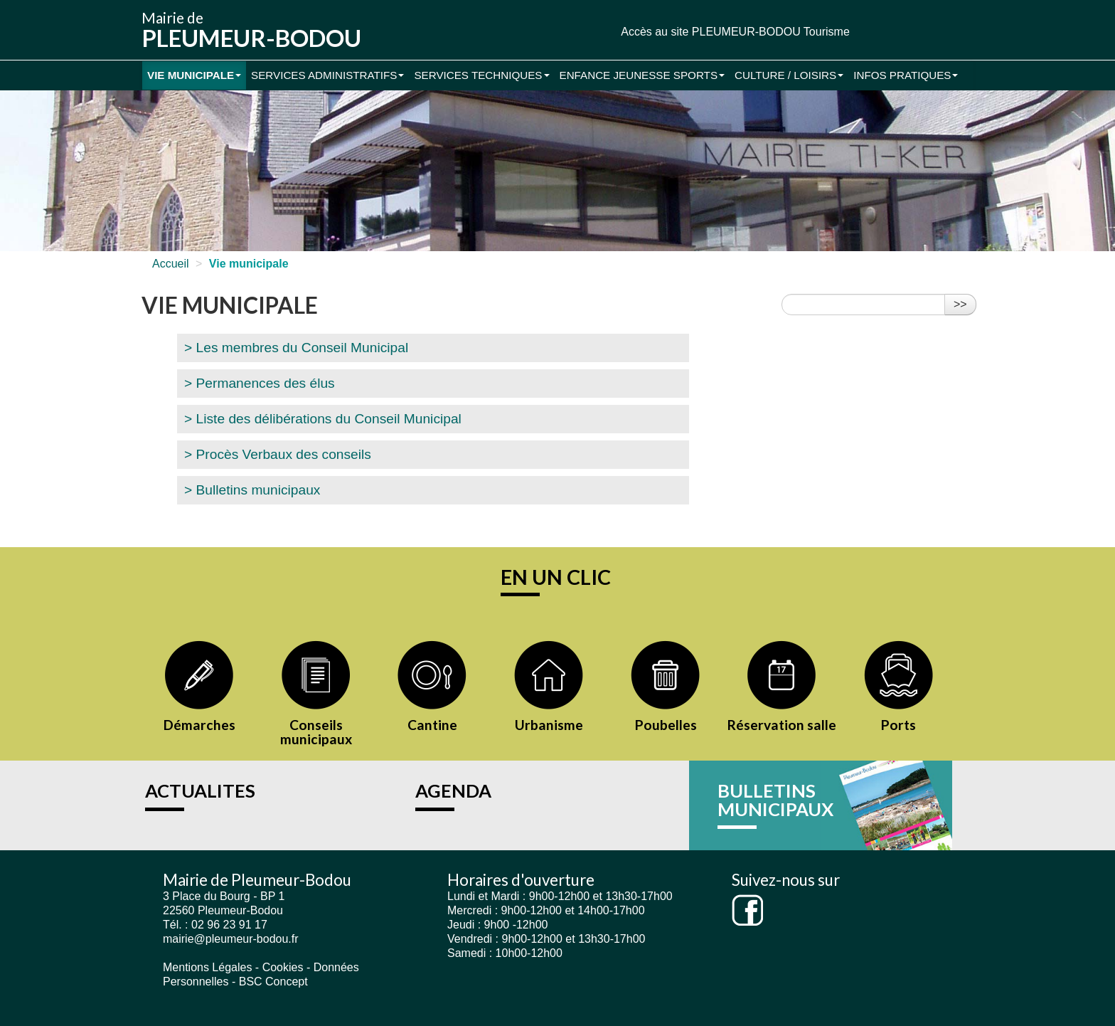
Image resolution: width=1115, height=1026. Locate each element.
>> (960, 304)
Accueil (170, 264)
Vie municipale (194, 75)
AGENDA (453, 790)
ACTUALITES (200, 790)
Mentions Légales (207, 967)
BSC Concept (273, 981)
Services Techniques (481, 75)
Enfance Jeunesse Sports (642, 75)
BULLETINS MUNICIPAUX (775, 800)
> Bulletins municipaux (252, 489)
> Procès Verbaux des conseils (277, 454)
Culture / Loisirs (789, 75)
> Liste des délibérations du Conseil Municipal (323, 418)
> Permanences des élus (259, 383)
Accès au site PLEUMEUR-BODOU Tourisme (735, 32)
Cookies (283, 967)
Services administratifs (327, 75)
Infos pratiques (905, 75)
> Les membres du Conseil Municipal (296, 347)
